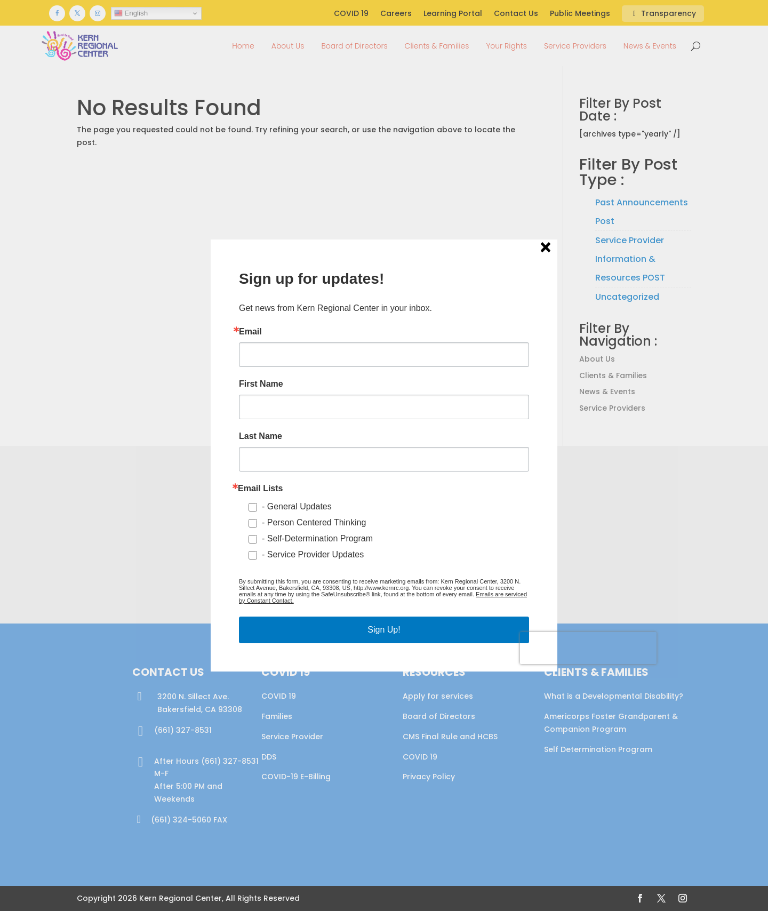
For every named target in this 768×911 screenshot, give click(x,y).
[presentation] (588, 648)
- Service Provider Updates (313, 554)
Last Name (260, 436)
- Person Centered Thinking (314, 522)
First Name (261, 384)
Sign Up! (383, 629)
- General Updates (297, 506)
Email (250, 331)
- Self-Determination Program (317, 538)
